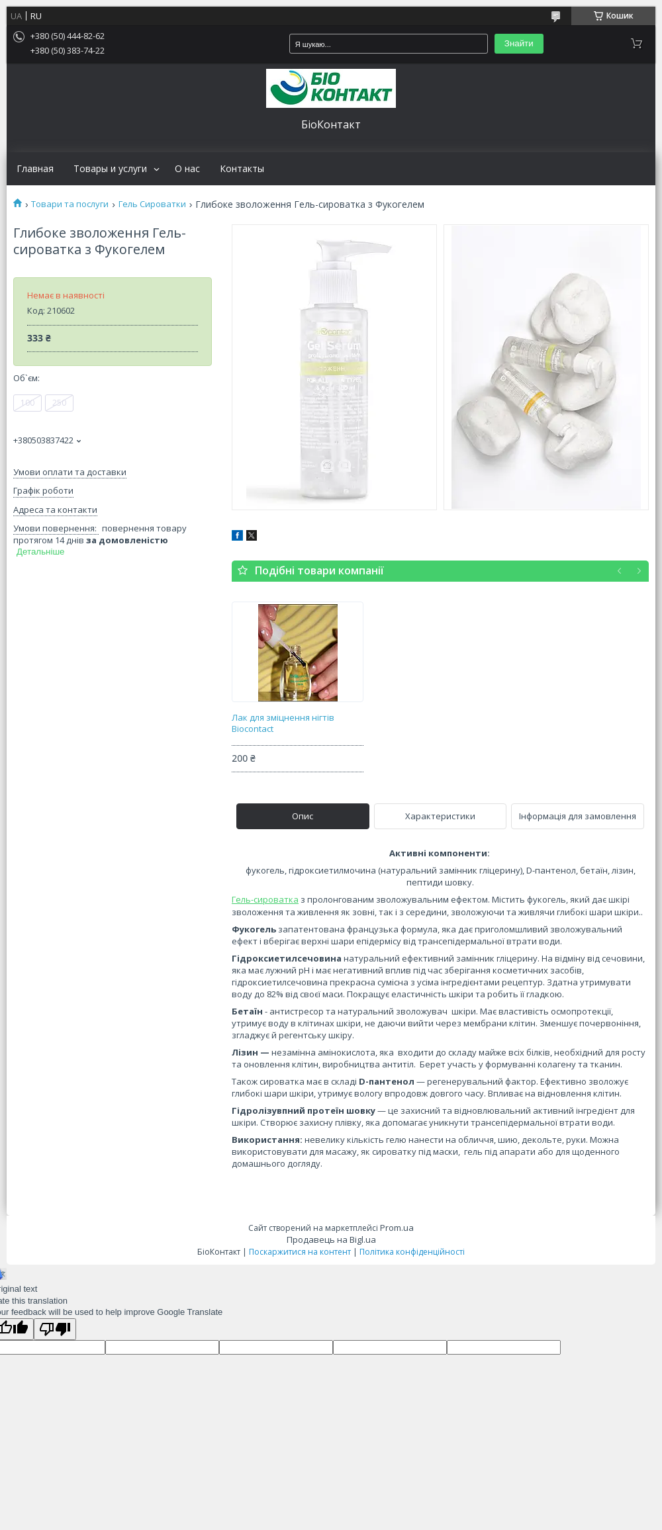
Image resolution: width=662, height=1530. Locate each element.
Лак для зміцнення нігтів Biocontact (283, 723)
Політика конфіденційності (412, 1251)
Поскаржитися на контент (300, 1251)
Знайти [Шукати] (519, 43)
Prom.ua (397, 1228)
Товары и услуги (110, 169)
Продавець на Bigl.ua (331, 1239)
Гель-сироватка (265, 899)
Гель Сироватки (152, 204)
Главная (35, 169)
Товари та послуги (70, 204)
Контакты (242, 169)
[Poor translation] (55, 1329)
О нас (187, 169)
